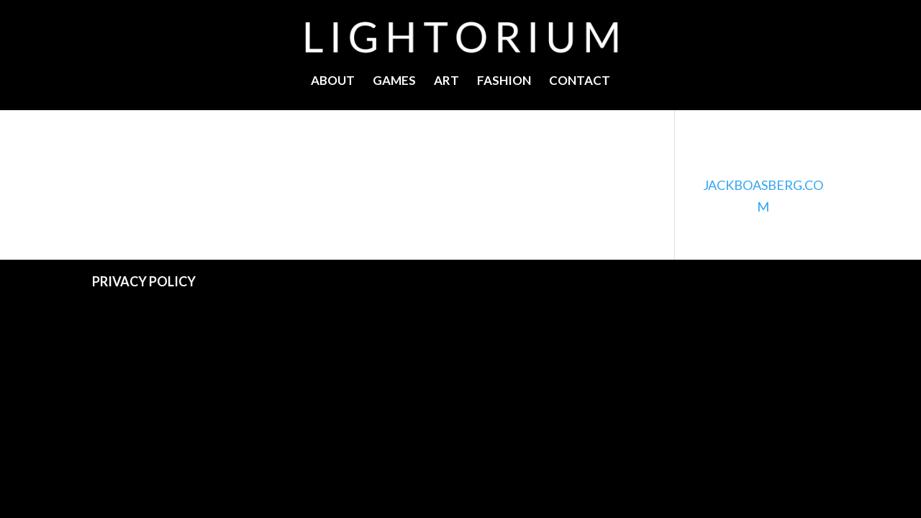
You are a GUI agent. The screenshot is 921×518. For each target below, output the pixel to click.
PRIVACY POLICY (144, 281)
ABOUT (333, 82)
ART (446, 82)
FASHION (504, 82)
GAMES (394, 82)
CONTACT (579, 82)
